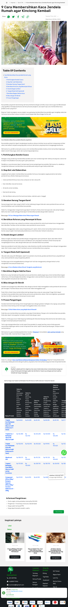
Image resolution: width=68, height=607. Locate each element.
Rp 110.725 (37, 457)
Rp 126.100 (56, 463)
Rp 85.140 (37, 420)
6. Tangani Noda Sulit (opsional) (15, 91)
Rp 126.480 (19, 434)
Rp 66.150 (28, 477)
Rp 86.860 (19, 420)
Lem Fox (55, 578)
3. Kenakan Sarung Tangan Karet (15, 84)
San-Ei (55, 587)
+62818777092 (13, 581)
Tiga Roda (46, 577)
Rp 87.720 (64, 420)
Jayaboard (46, 580)
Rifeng (45, 573)
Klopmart (36, 332)
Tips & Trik (20, 2)
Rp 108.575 (19, 457)
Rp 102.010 (19, 444)
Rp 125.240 (37, 434)
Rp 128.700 (37, 463)
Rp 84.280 (28, 420)
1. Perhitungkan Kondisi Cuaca (14, 80)
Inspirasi (13, 2)
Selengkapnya (15, 557)
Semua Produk (37, 579)
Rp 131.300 (19, 463)
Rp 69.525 (19, 477)
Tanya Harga (58, 511)
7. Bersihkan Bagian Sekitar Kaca (15, 93)
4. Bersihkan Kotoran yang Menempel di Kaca (19, 86)
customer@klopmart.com (16, 585)
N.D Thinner (56, 571)
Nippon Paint (56, 574)
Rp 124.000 (47, 434)
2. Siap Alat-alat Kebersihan (14, 82)
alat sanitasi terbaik (54, 332)
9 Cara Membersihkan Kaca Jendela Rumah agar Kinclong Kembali (45, 2)
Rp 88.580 (47, 420)
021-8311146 (13, 578)
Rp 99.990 (46, 444)
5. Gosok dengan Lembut (13, 89)
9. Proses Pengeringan (12, 98)
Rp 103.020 (37, 444)
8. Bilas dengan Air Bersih (13, 96)
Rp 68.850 (47, 477)
